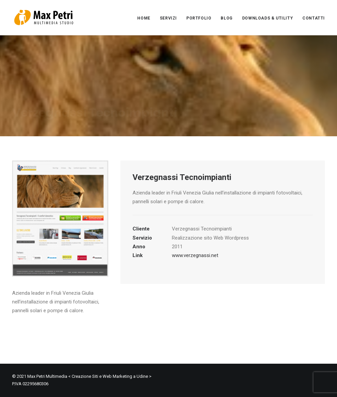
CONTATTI (313, 18)
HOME (143, 18)
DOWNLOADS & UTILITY (267, 18)
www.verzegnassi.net (195, 255)
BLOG (226, 18)
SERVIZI (168, 18)
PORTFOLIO (198, 18)
